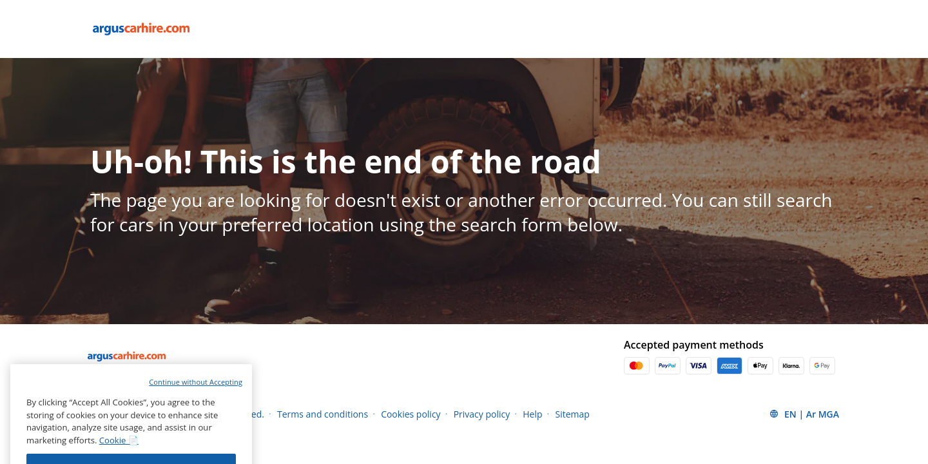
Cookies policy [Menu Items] (411, 414)
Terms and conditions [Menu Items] (322, 414)
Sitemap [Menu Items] (573, 414)
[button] (804, 413)
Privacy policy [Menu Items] (482, 414)
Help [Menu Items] (532, 414)
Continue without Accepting (195, 400)
